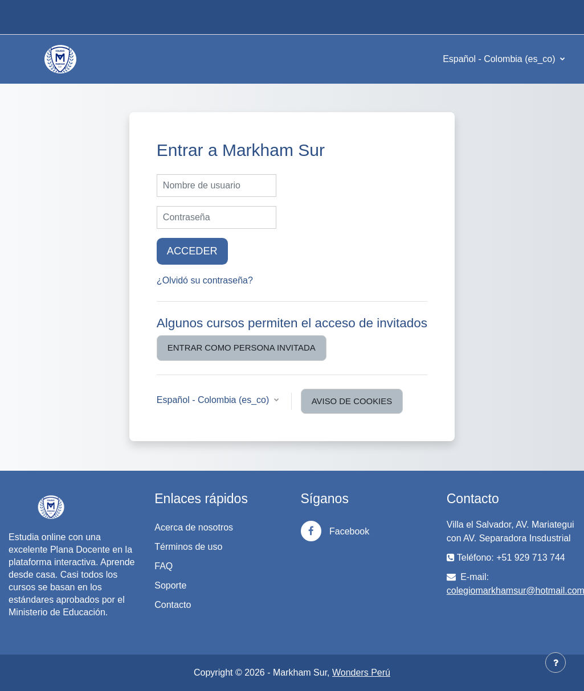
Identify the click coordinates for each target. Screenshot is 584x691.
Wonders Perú (361, 672)
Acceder (192, 251)
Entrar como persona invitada (242, 347)
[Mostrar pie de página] (555, 662)
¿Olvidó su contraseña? (205, 280)
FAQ (163, 566)
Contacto (172, 605)
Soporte (170, 585)
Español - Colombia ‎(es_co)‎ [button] (214, 400)
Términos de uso (188, 547)
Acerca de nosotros (193, 527)
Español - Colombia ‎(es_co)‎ (500, 59)
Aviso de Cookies (352, 401)
